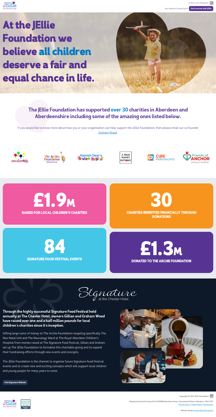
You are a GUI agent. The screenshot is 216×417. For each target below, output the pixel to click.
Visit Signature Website (15, 382)
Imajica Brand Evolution (203, 410)
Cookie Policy (196, 404)
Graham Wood (107, 132)
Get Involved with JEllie (201, 8)
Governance (208, 404)
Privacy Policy (184, 404)
